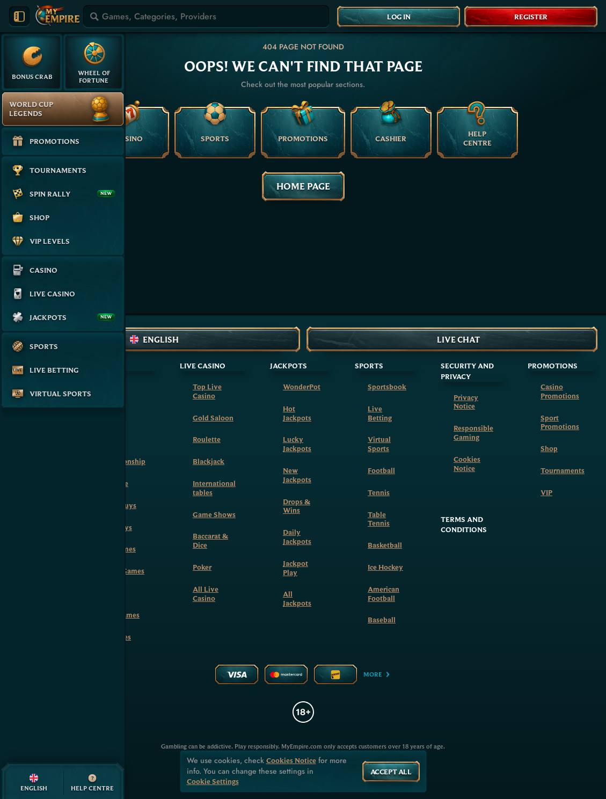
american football (383, 593)
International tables (214, 487)
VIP (546, 492)
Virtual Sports (379, 443)
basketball (385, 545)
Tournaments (563, 470)
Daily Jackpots (297, 536)
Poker (202, 567)
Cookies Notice (467, 463)
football (381, 470)
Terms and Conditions (464, 524)
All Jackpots (297, 598)
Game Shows (214, 514)
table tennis (379, 519)
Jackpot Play (295, 567)
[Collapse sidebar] (19, 16)
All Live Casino (205, 593)
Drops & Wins (296, 506)
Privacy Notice (466, 402)
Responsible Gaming (473, 432)
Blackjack (208, 461)
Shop (549, 448)
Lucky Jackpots (297, 443)
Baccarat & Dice (210, 540)
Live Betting (380, 413)
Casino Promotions (560, 391)
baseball (382, 619)
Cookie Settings (213, 781)
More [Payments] (377, 674)
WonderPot (301, 386)
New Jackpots (297, 475)
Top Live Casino (207, 391)
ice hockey (385, 567)
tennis (379, 492)
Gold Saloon (213, 418)
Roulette (207, 439)
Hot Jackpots (297, 413)
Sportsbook (387, 386)
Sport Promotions (560, 422)
